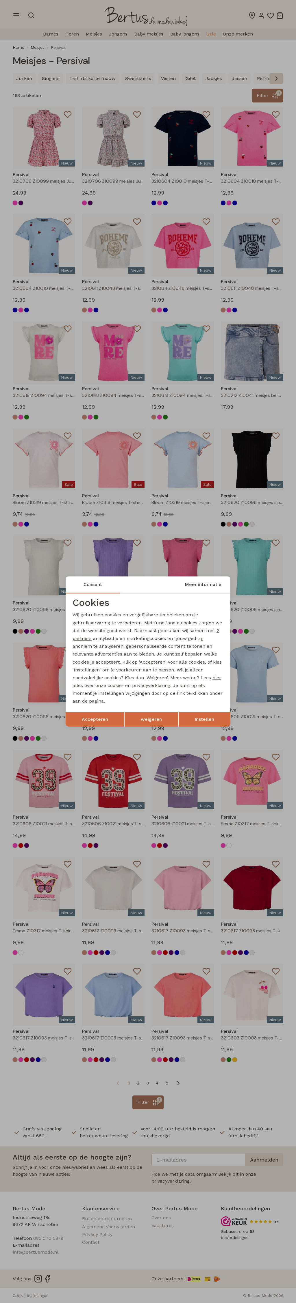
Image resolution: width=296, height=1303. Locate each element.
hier (216, 677)
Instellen (204, 719)
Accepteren (95, 719)
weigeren (151, 719)
